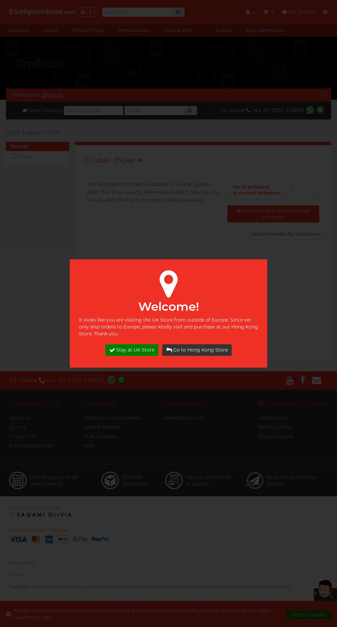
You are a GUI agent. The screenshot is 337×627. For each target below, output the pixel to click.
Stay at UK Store (131, 350)
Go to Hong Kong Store (197, 350)
